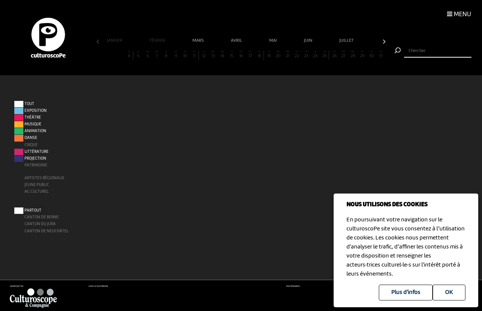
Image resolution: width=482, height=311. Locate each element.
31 (381, 54)
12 (203, 54)
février (157, 40)
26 (334, 54)
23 (306, 54)
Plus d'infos (405, 293)
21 (287, 54)
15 (231, 54)
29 (362, 54)
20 (278, 54)
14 (222, 54)
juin (308, 40)
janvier (115, 40)
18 (259, 54)
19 (269, 54)
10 (185, 54)
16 (240, 54)
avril (237, 40)
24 (315, 54)
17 (250, 54)
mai (273, 40)
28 (353, 54)
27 (343, 54)
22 (297, 54)
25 (324, 54)
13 (213, 54)
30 (371, 54)
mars (198, 40)
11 (194, 54)
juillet (347, 40)
